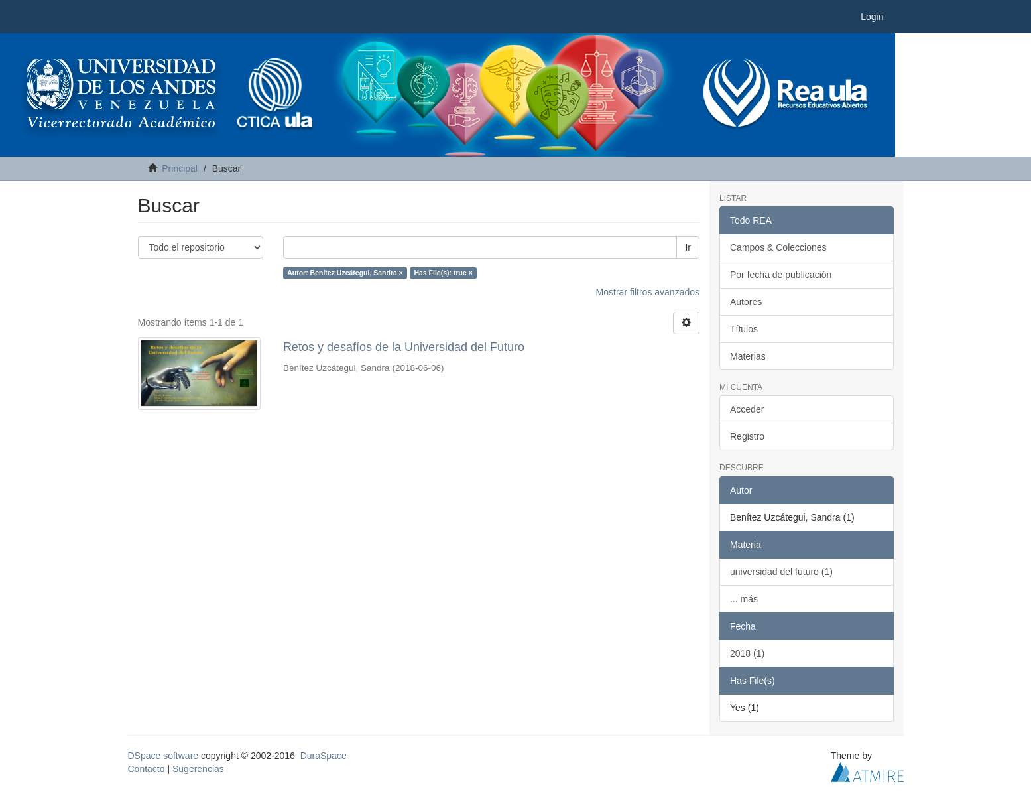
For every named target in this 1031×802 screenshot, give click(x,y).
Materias (748, 356)
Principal (180, 168)
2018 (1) (747, 653)
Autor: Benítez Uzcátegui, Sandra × (345, 273)
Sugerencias (198, 769)
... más (744, 599)
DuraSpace (323, 755)
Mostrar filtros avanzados (647, 292)
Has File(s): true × (443, 273)
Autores (746, 302)
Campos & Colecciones (778, 247)
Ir (688, 247)
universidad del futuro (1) (781, 572)
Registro (747, 436)
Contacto (146, 769)
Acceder (747, 409)
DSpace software (163, 755)
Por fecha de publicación (780, 274)
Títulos (744, 329)
